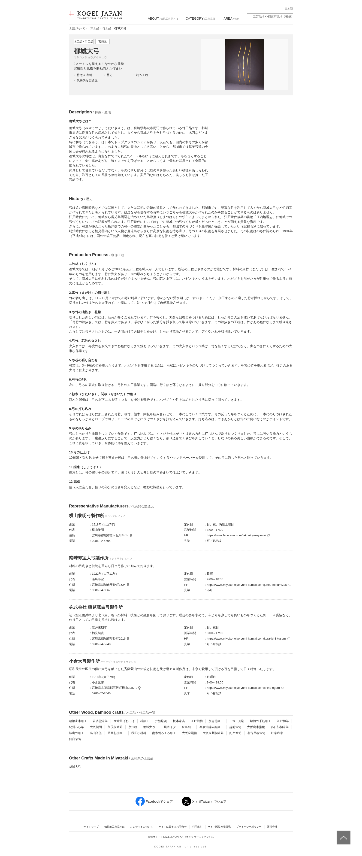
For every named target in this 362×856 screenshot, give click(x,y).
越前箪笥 (235, 727)
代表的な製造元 (87, 80)
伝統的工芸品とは (114, 826)
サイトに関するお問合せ (173, 826)
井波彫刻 (161, 721)
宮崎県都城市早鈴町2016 (109, 638)
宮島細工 (188, 727)
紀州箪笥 (235, 733)
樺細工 (144, 721)
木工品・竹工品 (100, 28)
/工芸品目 (200, 18)
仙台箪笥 (75, 739)
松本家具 (179, 721)
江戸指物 (197, 721)
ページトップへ (343, 834)
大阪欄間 (96, 727)
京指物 (132, 727)
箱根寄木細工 (78, 721)
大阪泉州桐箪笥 (213, 733)
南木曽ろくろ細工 (164, 733)
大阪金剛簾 (189, 733)
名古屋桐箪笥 (256, 733)
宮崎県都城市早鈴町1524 (109, 584)
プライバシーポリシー (249, 826)
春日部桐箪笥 (280, 727)
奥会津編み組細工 (211, 727)
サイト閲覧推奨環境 (219, 826)
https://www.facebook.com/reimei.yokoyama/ (238, 535)
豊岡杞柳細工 (117, 733)
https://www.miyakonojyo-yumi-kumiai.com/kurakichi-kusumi (248, 638)
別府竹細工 (215, 721)
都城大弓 (149, 727)
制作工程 (142, 75)
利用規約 (197, 826)
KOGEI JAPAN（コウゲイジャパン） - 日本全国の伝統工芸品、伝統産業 (94, 17)
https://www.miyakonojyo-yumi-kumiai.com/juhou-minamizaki (249, 584)
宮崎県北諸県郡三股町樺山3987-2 (114, 687)
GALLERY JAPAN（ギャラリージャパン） (188, 836)
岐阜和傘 (277, 733)
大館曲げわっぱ (124, 721)
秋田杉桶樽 (138, 733)
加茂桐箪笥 (115, 727)
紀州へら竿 (76, 727)
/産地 (231, 18)
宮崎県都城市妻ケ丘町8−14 (110, 535)
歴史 (109, 75)
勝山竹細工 (76, 733)
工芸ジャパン (78, 28)
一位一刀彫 (236, 721)
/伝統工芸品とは (163, 18)
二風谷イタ (168, 727)
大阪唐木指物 (256, 727)
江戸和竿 (283, 721)
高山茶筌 (96, 733)
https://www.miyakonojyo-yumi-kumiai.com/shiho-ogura (245, 687)
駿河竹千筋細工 (260, 721)
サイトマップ (91, 826)
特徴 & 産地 (84, 75)
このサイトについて (141, 826)
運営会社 (272, 826)
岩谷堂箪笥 (100, 721)
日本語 (289, 8)
